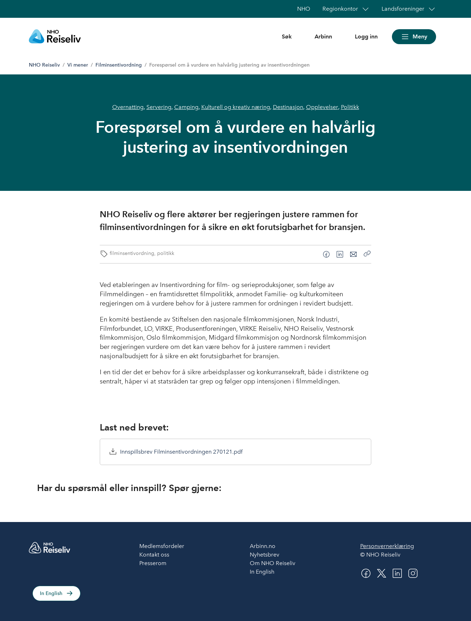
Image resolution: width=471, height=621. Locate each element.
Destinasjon (288, 107)
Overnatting (128, 107)
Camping (186, 107)
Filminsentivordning (118, 65)
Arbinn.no (262, 546)
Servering (158, 107)
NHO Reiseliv (44, 65)
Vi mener (77, 65)
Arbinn (323, 36)
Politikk (350, 107)
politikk (165, 253)
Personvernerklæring (387, 546)
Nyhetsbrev (264, 554)
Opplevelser (322, 107)
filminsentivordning (132, 253)
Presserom (152, 563)
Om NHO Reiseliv (272, 563)
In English (51, 593)
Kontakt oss (154, 554)
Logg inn (366, 36)
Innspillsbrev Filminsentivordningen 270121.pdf (181, 451)
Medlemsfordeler (161, 546)
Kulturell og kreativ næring (235, 107)
